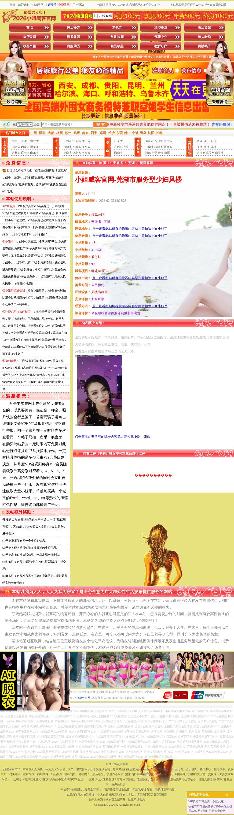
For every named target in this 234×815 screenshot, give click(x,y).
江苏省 (77, 141)
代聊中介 (160, 37)
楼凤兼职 (73, 37)
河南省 (86, 152)
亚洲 (199, 147)
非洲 (213, 147)
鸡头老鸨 (204, 37)
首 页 (30, 27)
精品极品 (117, 46)
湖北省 (77, 152)
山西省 (16, 147)
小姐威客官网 (81, 697)
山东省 (34, 152)
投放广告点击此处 (117, 764)
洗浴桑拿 (160, 27)
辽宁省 (25, 152)
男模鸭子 (204, 46)
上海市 (67, 141)
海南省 (118, 152)
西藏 (148, 152)
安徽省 (77, 147)
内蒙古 (25, 147)
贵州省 (168, 141)
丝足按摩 (117, 37)
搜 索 (100, 125)
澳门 (206, 141)
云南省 (149, 147)
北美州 (210, 152)
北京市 (16, 141)
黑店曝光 (73, 27)
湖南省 (67, 152)
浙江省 (86, 141)
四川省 (158, 141)
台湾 (213, 141)
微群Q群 (160, 46)
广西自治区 (121, 147)
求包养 (117, 27)
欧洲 (206, 147)
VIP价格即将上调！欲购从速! (206, 801)
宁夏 (154, 152)
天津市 (25, 141)
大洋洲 (201, 152)
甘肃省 (168, 147)
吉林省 (16, 152)
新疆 (167, 152)
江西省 (86, 147)
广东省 (118, 141)
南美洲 (219, 152)
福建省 (67, 147)
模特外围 (29, 46)
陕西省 (158, 147)
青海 (161, 152)
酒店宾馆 (204, 27)
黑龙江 (34, 147)
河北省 (34, 141)
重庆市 (149, 141)
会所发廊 (29, 37)
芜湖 (131, 163)
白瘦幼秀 (73, 46)
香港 (199, 141)
